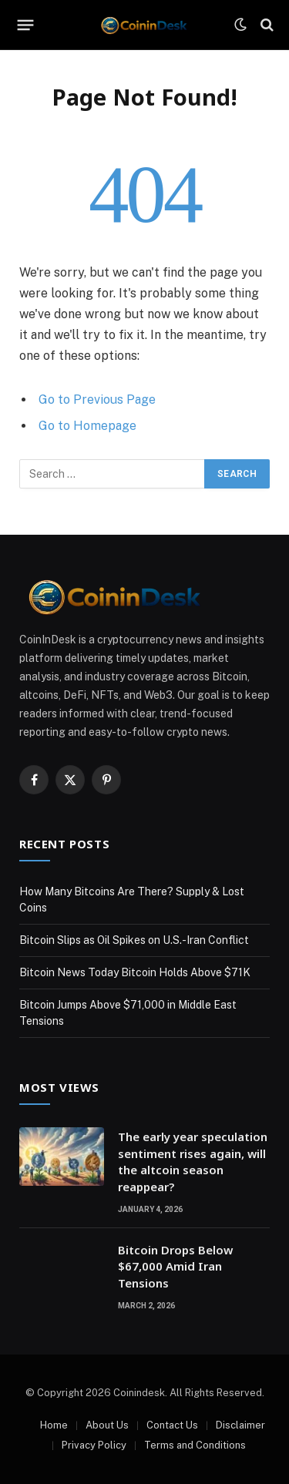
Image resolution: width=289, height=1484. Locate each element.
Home (54, 1425)
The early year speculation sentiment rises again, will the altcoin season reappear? (192, 1161)
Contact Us (172, 1425)
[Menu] (26, 25)
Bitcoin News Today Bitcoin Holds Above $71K (134, 972)
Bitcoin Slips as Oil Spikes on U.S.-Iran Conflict (134, 940)
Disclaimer (240, 1425)
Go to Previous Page (97, 399)
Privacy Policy (94, 1445)
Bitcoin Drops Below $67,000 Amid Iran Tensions (175, 1266)
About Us (107, 1425)
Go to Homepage (87, 425)
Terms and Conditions (195, 1445)
